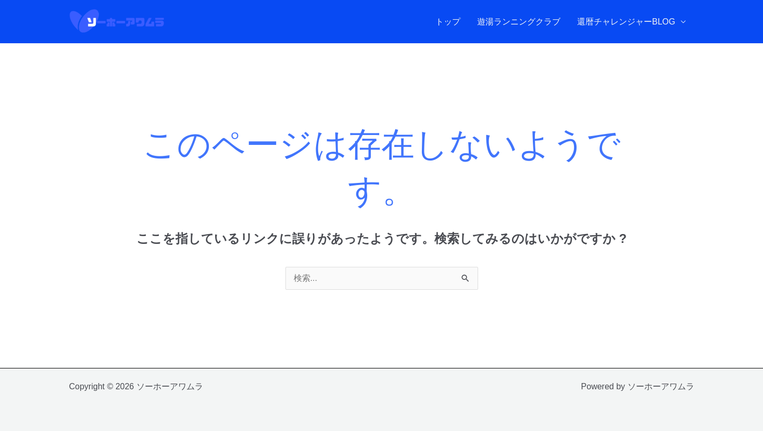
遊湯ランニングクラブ (518, 21)
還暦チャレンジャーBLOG (626, 21)
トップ (447, 21)
